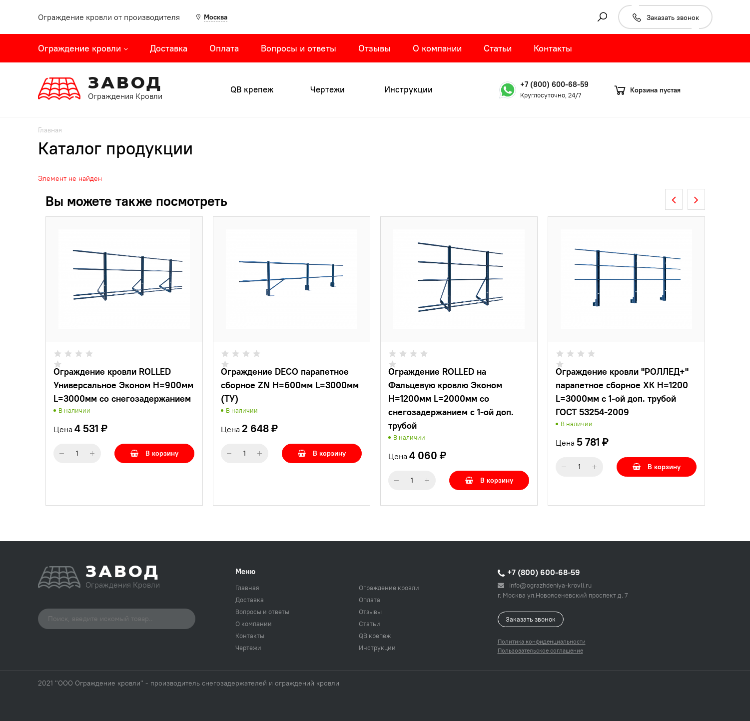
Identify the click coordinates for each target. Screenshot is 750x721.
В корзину (154, 453)
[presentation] (674, 199)
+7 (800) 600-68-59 (554, 84)
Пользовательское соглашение (540, 650)
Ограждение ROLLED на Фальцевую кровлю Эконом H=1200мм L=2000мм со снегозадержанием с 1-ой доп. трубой (451, 398)
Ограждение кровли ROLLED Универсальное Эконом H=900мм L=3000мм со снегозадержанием (123, 385)
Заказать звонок (531, 619)
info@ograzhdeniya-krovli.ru (545, 585)
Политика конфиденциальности (542, 641)
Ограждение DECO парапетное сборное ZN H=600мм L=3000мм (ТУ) (290, 385)
